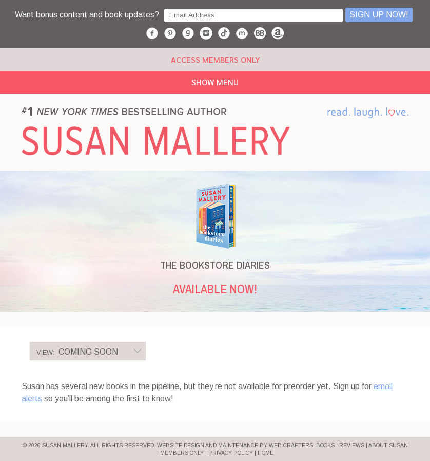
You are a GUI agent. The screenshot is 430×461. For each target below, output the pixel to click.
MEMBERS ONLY (182, 453)
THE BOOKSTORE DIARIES (215, 265)
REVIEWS (351, 445)
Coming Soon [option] (77, 351)
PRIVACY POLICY (230, 453)
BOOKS (325, 445)
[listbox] (87, 351)
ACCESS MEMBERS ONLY (215, 59)
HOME (265, 453)
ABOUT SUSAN (388, 445)
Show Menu (215, 82)
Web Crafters (291, 445)
